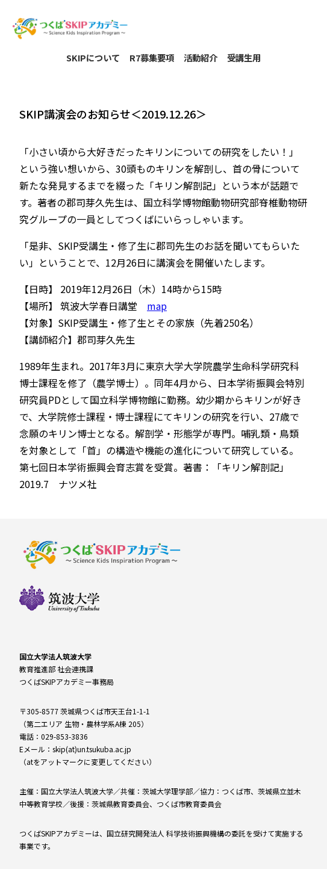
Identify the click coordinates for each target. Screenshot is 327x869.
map (157, 305)
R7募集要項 (151, 57)
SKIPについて (93, 57)
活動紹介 (200, 57)
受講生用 (244, 57)
